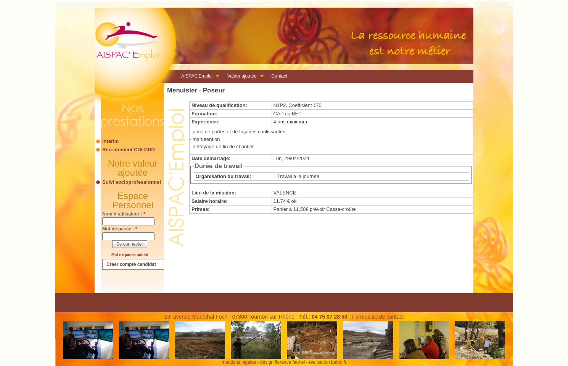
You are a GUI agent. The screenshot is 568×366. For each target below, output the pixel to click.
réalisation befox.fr (327, 362)
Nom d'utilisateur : (123, 214)
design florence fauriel (282, 362)
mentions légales (239, 362)
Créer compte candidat (131, 264)
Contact (279, 76)
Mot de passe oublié (129, 255)
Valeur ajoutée (243, 76)
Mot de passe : (119, 229)
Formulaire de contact (378, 317)
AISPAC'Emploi (198, 76)
